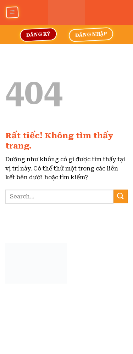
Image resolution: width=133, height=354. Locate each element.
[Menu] (12, 12)
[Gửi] (120, 196)
